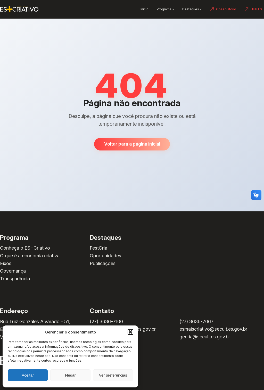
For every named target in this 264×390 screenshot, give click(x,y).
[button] (130, 332)
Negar (70, 375)
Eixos (5, 263)
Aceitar (28, 375)
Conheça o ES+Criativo (25, 248)
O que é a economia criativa (30, 255)
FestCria (98, 248)
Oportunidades (105, 255)
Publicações (103, 263)
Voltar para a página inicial (132, 144)
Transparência (15, 278)
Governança (13, 271)
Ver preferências (113, 375)
